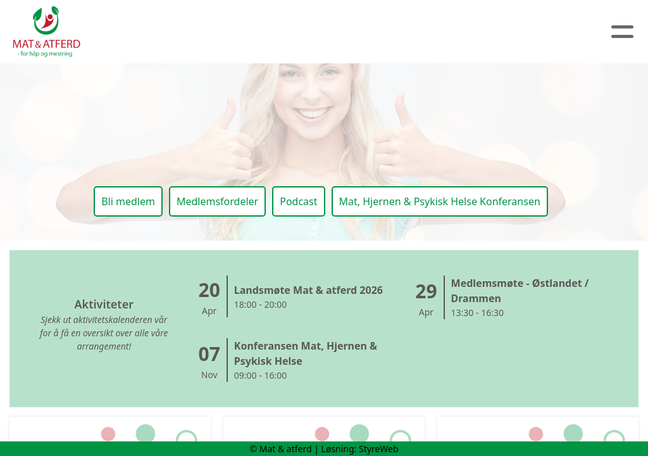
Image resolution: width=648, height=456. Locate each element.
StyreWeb (379, 449)
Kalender (360, 32)
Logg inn (512, 32)
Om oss (215, 32)
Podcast (298, 201)
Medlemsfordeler (217, 201)
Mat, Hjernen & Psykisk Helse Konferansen (439, 201)
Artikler (284, 32)
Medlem (440, 32)
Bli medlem (128, 201)
